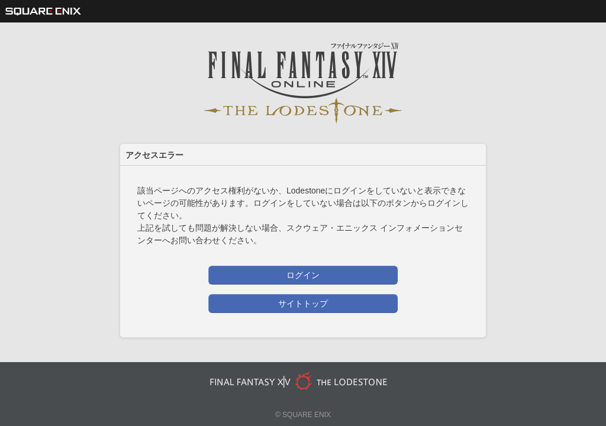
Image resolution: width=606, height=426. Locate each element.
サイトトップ (303, 303)
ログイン (303, 275)
